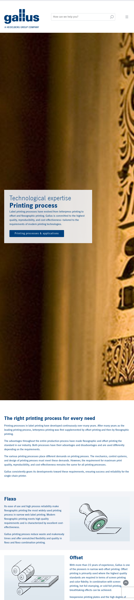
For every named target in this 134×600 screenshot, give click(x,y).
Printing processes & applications (37, 233)
